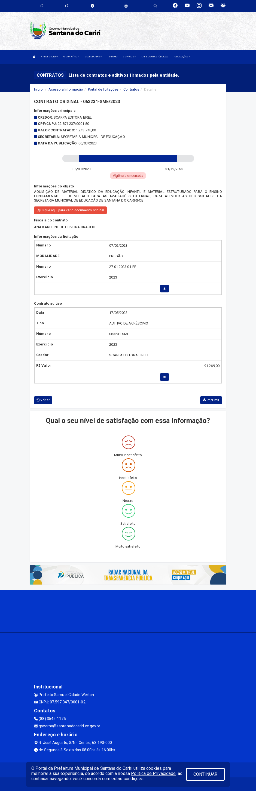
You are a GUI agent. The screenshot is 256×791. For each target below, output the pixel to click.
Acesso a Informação (65, 89)
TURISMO (112, 56)
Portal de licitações (103, 89)
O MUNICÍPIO (71, 56)
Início (38, 89)
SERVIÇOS (129, 56)
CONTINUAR (205, 774)
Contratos (131, 89)
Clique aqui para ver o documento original (70, 210)
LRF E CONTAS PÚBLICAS (154, 56)
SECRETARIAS (93, 56)
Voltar (43, 400)
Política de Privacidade (153, 773)
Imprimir (211, 400)
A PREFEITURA (49, 56)
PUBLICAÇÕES (182, 56)
